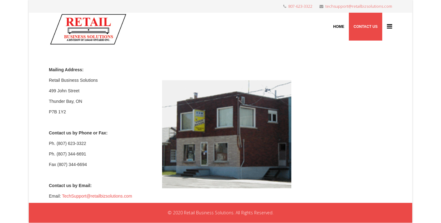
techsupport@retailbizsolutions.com (358, 6)
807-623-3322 (300, 6)
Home (338, 26)
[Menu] (389, 26)
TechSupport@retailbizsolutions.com (97, 196)
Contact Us (365, 26)
